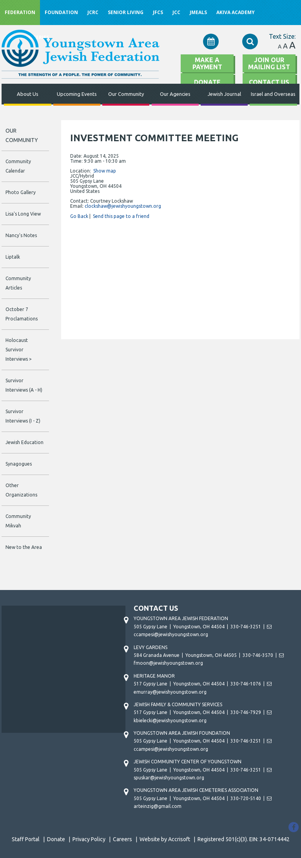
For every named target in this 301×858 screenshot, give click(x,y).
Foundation (61, 12)
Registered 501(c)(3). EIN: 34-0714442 (244, 839)
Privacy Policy (89, 839)
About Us (27, 94)
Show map (104, 170)
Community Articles (18, 283)
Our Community (126, 94)
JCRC (92, 12)
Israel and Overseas (273, 94)
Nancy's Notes (21, 235)
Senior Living (125, 12)
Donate (56, 839)
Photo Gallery (20, 192)
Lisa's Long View (23, 213)
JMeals (198, 12)
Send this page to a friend (121, 216)
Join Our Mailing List (269, 63)
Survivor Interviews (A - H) (23, 385)
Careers (122, 839)
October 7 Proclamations (21, 314)
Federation (20, 12)
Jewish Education (24, 442)
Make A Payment (207, 63)
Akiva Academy (235, 12)
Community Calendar (18, 166)
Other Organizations (21, 490)
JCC (176, 12)
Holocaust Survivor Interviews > (18, 350)
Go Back (79, 216)
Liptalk (12, 256)
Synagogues (18, 463)
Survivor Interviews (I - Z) (22, 416)
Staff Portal (26, 839)
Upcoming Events (77, 94)
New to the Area (23, 547)
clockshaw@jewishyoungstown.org (123, 206)
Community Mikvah (18, 521)
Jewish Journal (224, 94)
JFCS (158, 12)
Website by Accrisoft (165, 839)
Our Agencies (175, 94)
